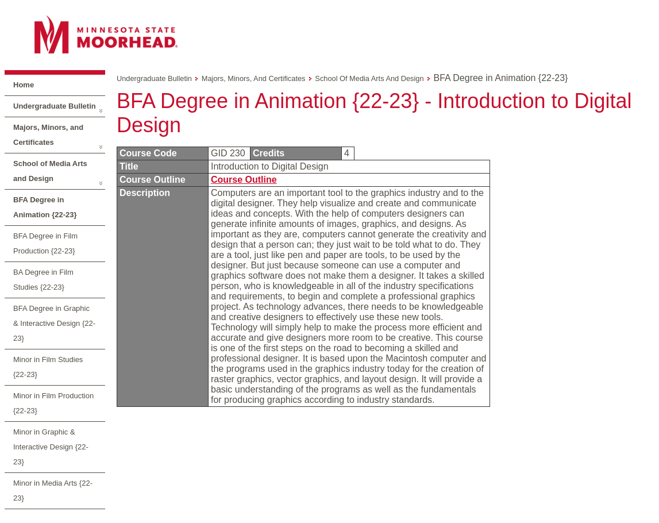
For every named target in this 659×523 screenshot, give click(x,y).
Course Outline (244, 179)
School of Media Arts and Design (50, 171)
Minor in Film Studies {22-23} (48, 367)
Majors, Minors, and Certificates (48, 135)
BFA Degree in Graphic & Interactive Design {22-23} (54, 323)
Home (23, 84)
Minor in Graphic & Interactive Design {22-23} (50, 447)
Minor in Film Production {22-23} (53, 403)
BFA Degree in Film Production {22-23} (45, 243)
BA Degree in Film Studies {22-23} (43, 279)
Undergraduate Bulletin (54, 106)
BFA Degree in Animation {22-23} (45, 207)
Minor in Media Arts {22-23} (53, 490)
